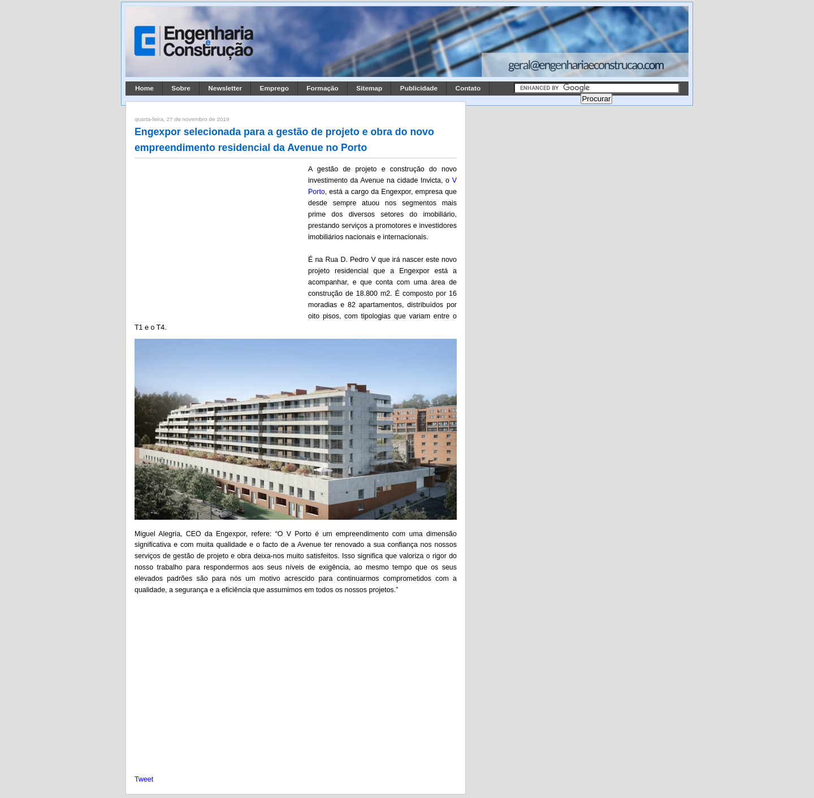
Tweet (144, 779)
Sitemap (369, 88)
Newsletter (225, 88)
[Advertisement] (219, 238)
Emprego (274, 88)
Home (144, 88)
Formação (322, 88)
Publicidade (419, 88)
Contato (468, 88)
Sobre (180, 88)
